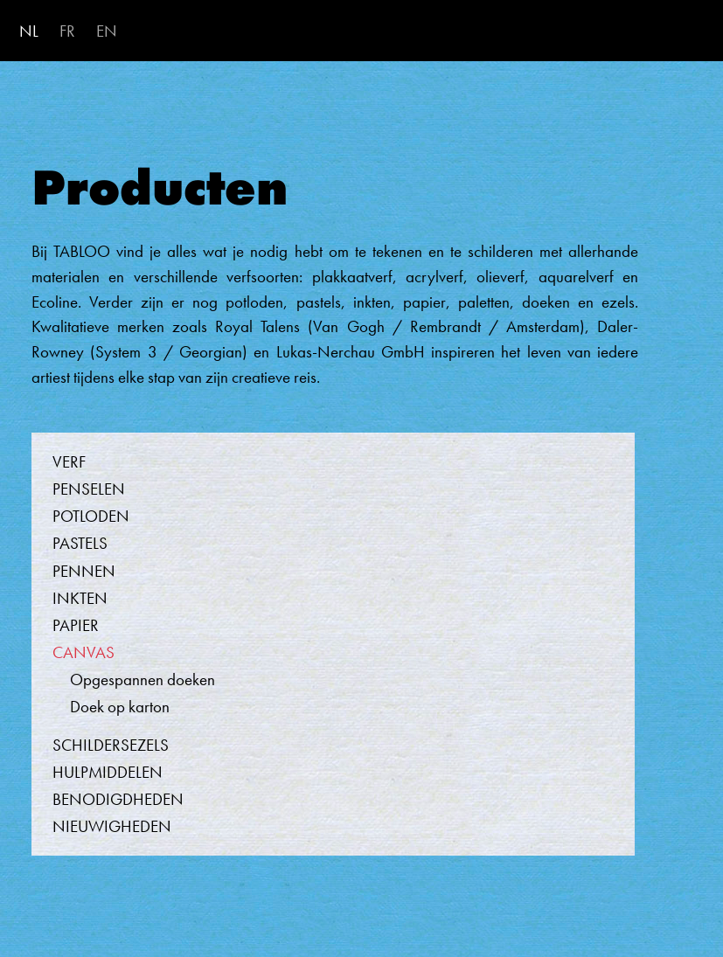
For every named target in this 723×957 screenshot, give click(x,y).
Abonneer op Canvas (8, 906)
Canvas (83, 652)
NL (28, 31)
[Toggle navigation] (688, 32)
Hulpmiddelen (107, 772)
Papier (75, 625)
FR (67, 31)
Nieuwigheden (111, 826)
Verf (69, 462)
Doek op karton (120, 707)
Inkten (80, 598)
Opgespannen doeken (142, 679)
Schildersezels (110, 745)
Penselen (88, 489)
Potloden (90, 516)
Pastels (80, 543)
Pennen (83, 571)
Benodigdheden (118, 799)
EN (106, 31)
